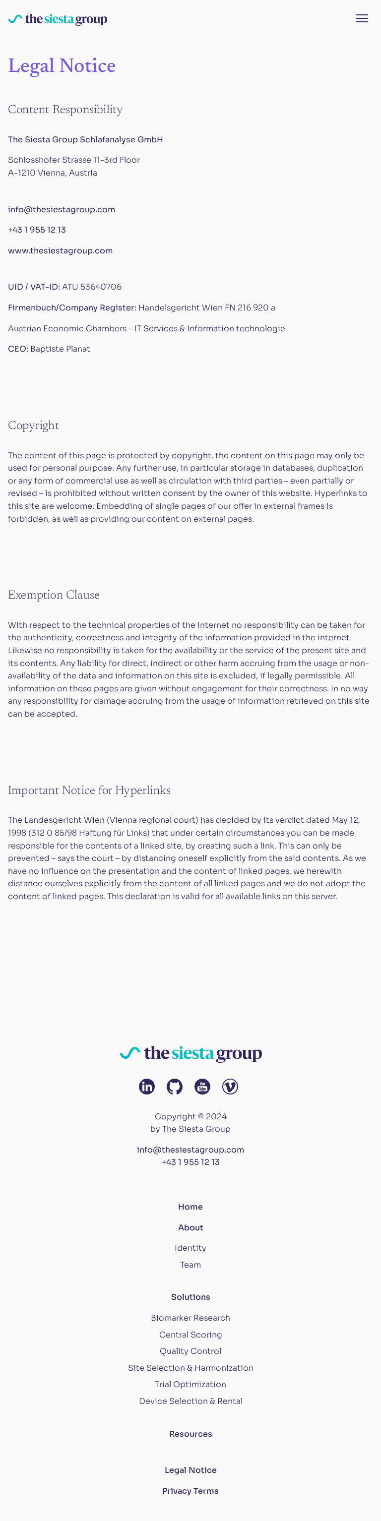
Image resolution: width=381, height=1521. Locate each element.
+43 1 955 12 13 (37, 230)
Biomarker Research (190, 1318)
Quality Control (190, 1351)
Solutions (190, 1297)
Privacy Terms (190, 1491)
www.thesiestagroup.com (60, 250)
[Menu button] (362, 19)
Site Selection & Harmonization (191, 1368)
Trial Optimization (190, 1384)
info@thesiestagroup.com (61, 209)
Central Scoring (190, 1335)
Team (190, 1265)
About (190, 1227)
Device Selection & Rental (191, 1401)
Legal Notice (191, 1470)
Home (190, 1207)
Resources (190, 1434)
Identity (190, 1248)
